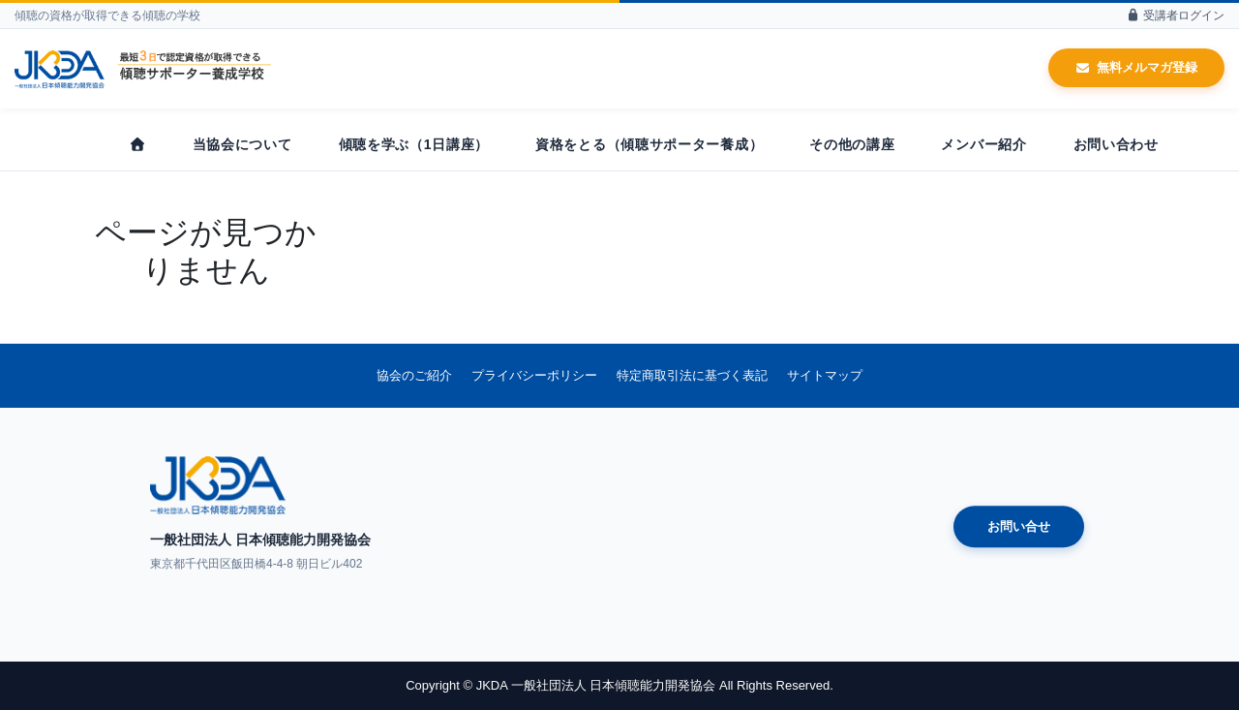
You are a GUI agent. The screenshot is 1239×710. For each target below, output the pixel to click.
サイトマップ (824, 375)
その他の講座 (851, 144)
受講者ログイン (1175, 15)
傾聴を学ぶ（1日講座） (414, 144)
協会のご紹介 (414, 375)
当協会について (242, 144)
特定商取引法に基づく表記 (692, 375)
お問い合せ (1018, 526)
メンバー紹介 (983, 144)
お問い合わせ (1116, 144)
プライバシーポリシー (534, 375)
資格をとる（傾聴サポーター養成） (649, 144)
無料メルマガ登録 (1136, 67)
